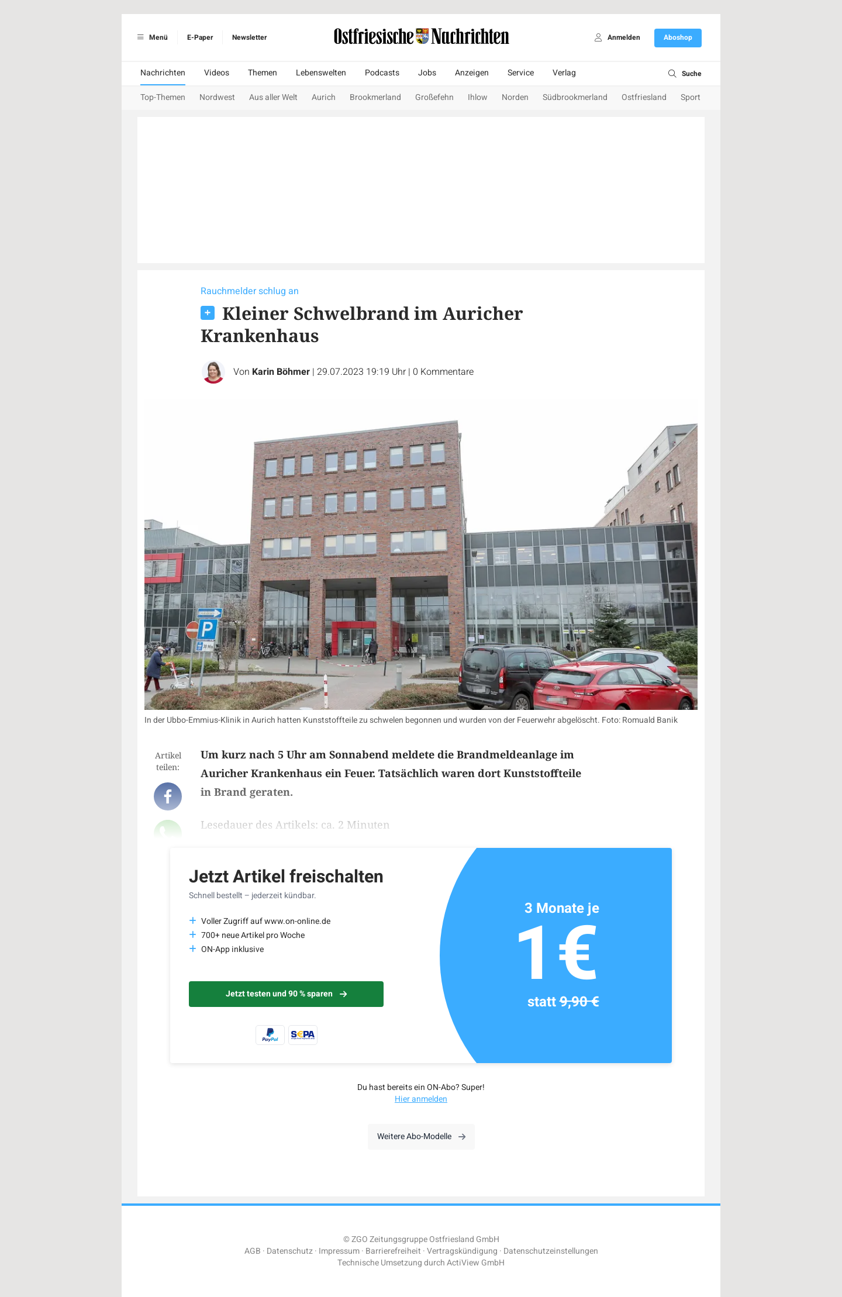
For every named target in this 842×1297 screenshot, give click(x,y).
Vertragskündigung (462, 1251)
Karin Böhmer (281, 372)
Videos (216, 73)
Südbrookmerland (575, 97)
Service (521, 73)
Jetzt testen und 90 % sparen (286, 994)
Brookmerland (375, 97)
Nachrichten (162, 73)
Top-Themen (162, 97)
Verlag (564, 73)
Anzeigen (472, 73)
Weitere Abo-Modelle (421, 1136)
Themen (262, 73)
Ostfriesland (644, 97)
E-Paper (200, 37)
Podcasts (382, 73)
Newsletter (249, 37)
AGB (252, 1251)
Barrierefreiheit (393, 1251)
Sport (690, 97)
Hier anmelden (421, 1099)
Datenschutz (290, 1251)
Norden (515, 97)
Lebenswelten (321, 73)
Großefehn (434, 97)
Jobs (427, 73)
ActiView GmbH (476, 1263)
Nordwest (217, 97)
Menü (150, 37)
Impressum (339, 1251)
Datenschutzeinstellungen (550, 1251)
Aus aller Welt (273, 97)
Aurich (324, 97)
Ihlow (478, 97)
